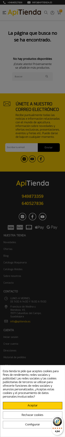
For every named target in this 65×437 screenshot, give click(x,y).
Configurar (32, 424)
